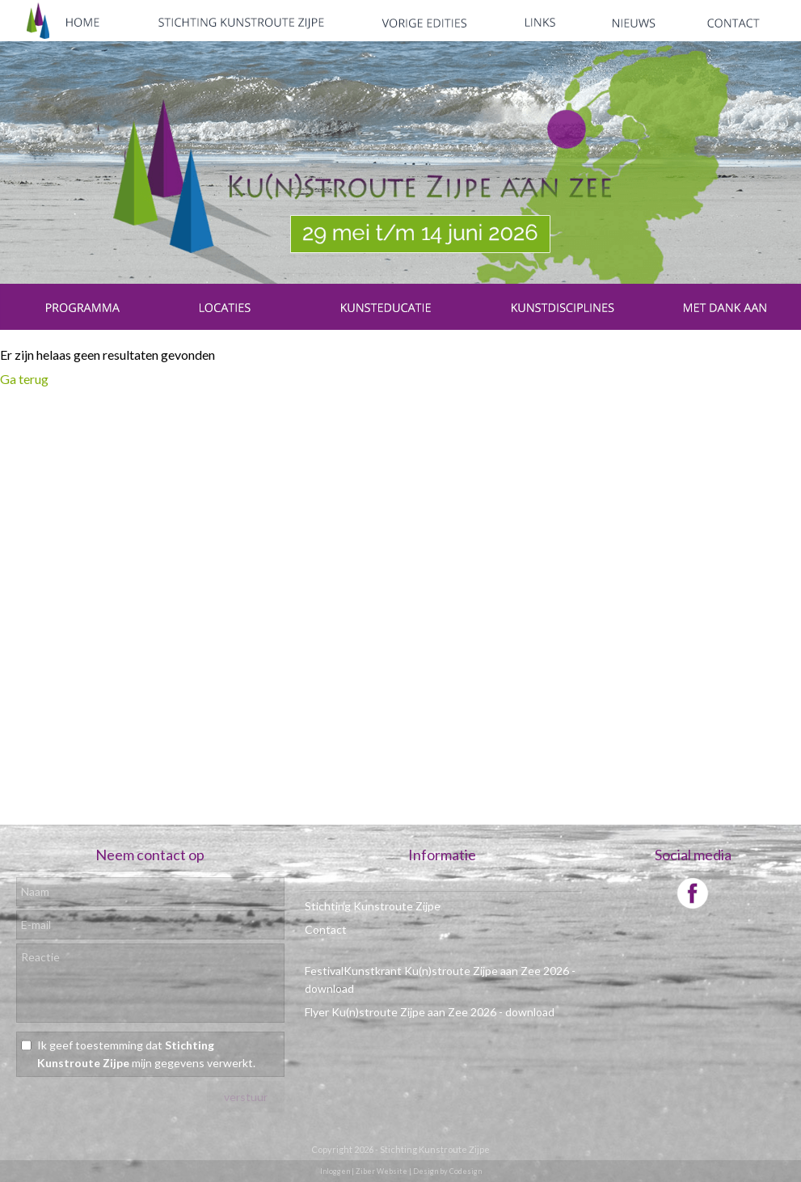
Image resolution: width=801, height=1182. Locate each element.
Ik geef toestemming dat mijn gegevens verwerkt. (146, 1054)
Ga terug (24, 378)
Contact (326, 929)
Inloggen (335, 1171)
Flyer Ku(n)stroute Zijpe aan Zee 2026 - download (429, 1012)
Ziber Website (381, 1171)
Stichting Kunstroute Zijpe (373, 906)
